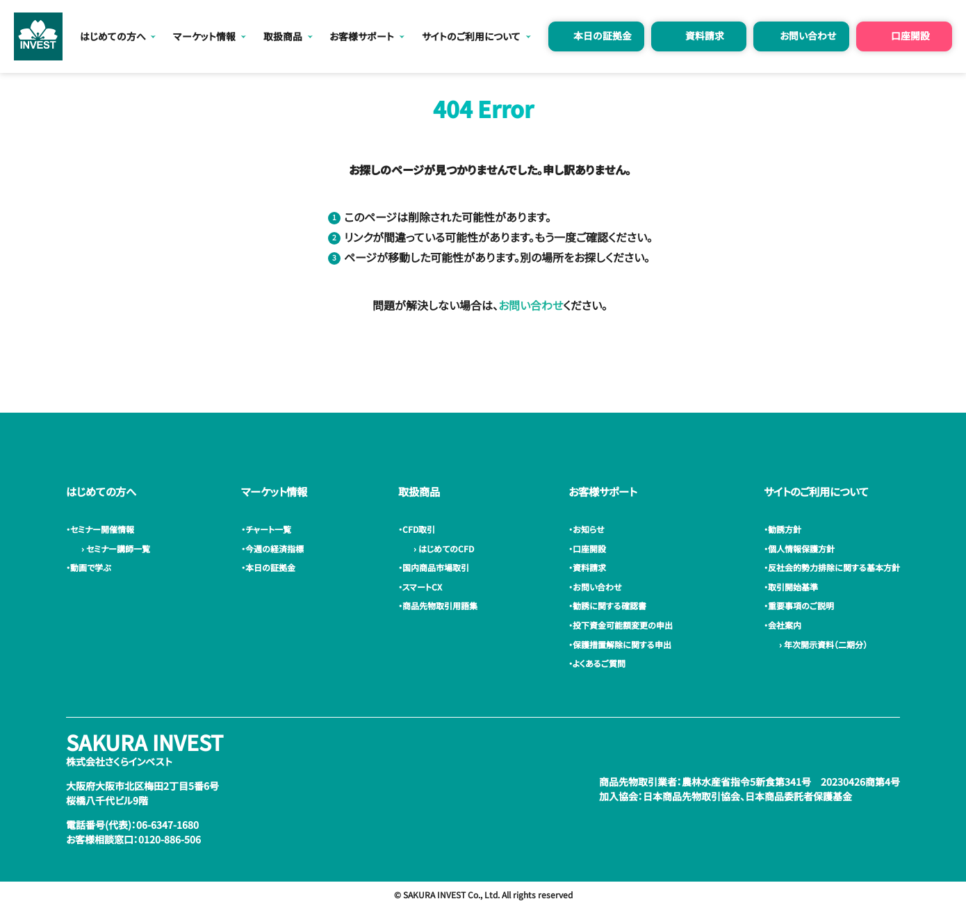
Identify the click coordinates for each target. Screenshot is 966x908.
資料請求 (704, 35)
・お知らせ (589, 529)
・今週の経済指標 (274, 548)
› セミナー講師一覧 (113, 548)
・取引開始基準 (793, 587)
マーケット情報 (204, 36)
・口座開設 (589, 548)
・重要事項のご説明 (801, 605)
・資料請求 (589, 567)
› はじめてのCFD (441, 548)
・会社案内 (784, 625)
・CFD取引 (418, 529)
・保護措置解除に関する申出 (622, 644)
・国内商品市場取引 (435, 567)
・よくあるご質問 (599, 663)
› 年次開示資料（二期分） (821, 644)
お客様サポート (361, 36)
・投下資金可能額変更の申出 (623, 625)
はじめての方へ (113, 36)
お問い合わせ (808, 35)
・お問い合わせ (597, 587)
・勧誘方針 (784, 529)
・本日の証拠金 (270, 567)
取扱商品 (282, 36)
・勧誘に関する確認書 (609, 605)
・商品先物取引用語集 (439, 605)
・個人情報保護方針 (801, 548)
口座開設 (910, 35)
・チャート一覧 (268, 529)
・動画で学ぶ (90, 567)
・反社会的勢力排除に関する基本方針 (834, 567)
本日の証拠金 (602, 35)
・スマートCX (422, 587)
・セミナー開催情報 (102, 529)
